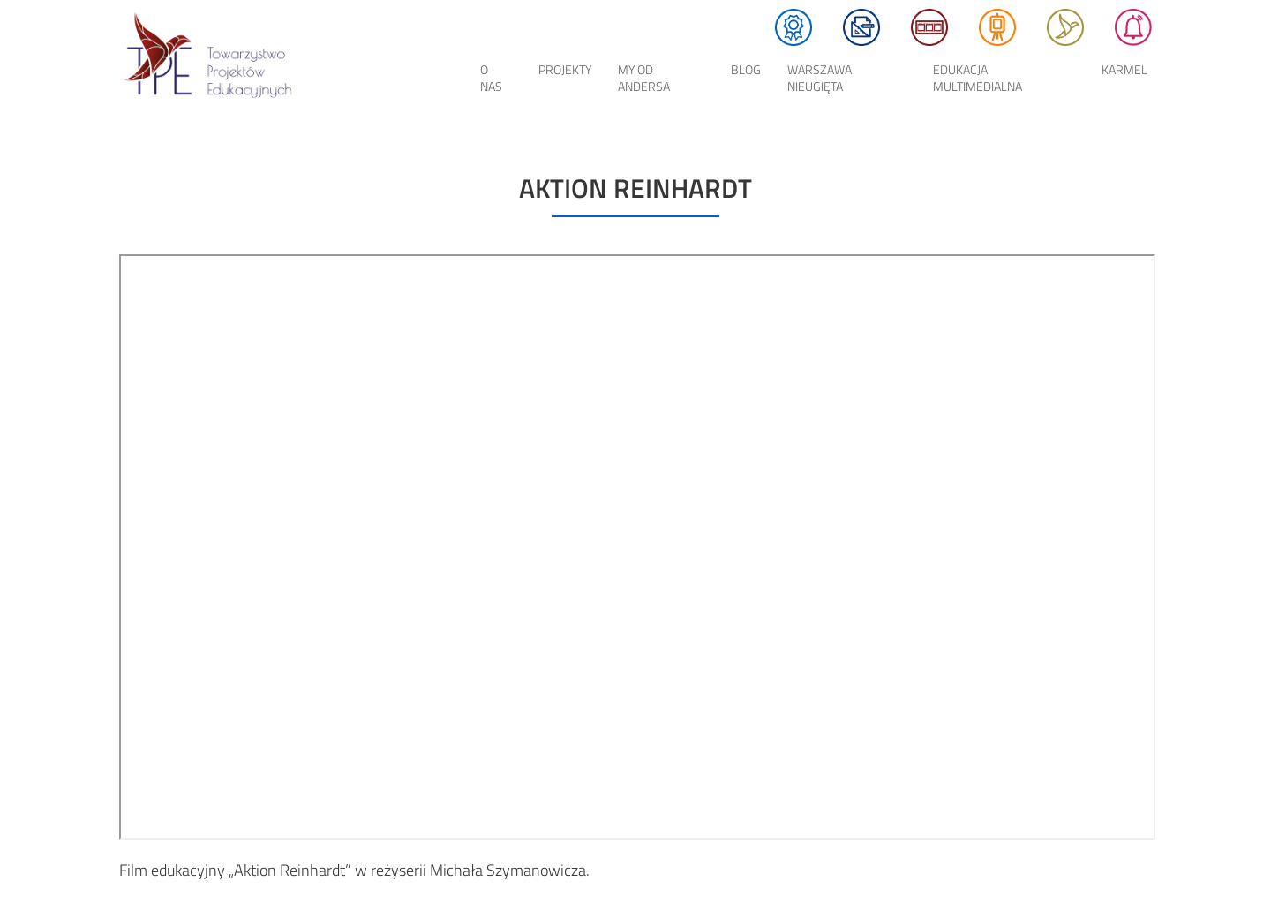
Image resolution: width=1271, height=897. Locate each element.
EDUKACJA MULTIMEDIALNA (977, 77)
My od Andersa (644, 77)
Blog (746, 69)
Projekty (564, 69)
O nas (491, 77)
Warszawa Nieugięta (819, 77)
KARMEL (1124, 69)
